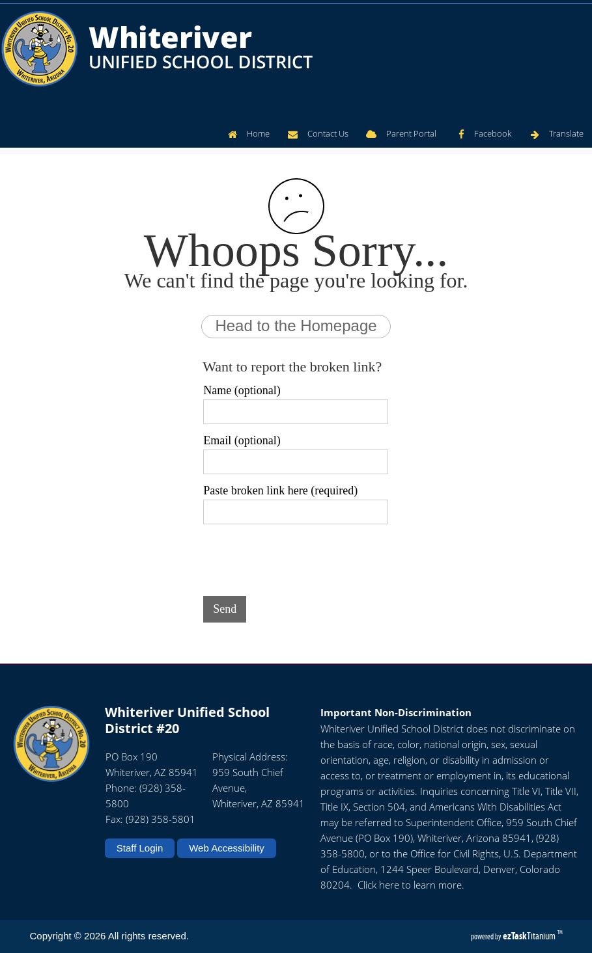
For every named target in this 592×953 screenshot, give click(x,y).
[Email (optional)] (295, 462)
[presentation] (302, 557)
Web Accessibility (226, 847)
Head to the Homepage (295, 325)
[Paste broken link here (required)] (295, 512)
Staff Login (140, 847)
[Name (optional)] (295, 411)
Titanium (530, 936)
